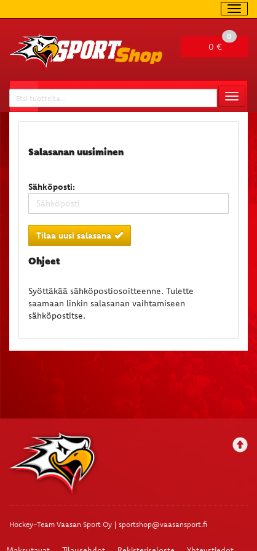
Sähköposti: (51, 186)
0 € (222, 44)
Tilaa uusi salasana (79, 235)
